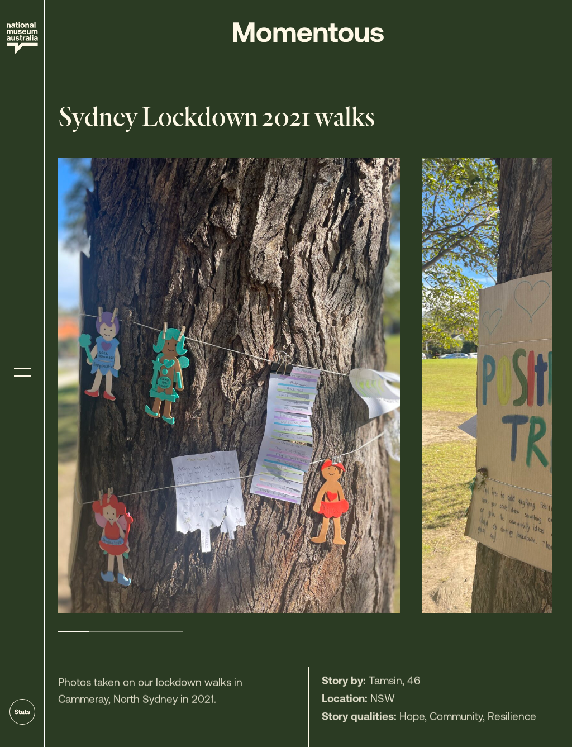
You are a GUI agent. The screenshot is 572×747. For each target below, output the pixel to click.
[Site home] (22, 38)
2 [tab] (105, 631)
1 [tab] (73, 631)
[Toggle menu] (22, 372)
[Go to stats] (22, 712)
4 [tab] (167, 631)
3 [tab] (136, 631)
